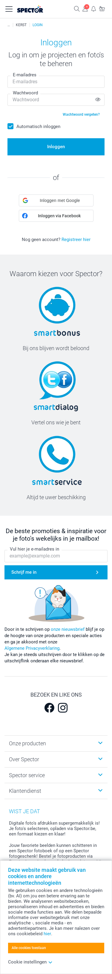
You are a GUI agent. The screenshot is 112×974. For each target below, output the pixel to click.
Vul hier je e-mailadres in (34, 549)
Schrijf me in (23, 572)
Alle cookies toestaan (29, 948)
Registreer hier (76, 239)
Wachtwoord (25, 93)
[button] (56, 200)
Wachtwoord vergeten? (81, 114)
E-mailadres (24, 75)
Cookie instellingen (30, 962)
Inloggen (56, 146)
